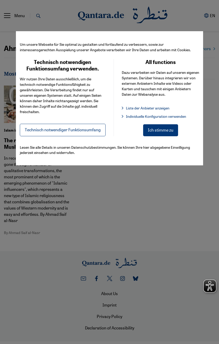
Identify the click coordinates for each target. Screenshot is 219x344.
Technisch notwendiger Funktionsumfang (63, 129)
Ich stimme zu (160, 130)
